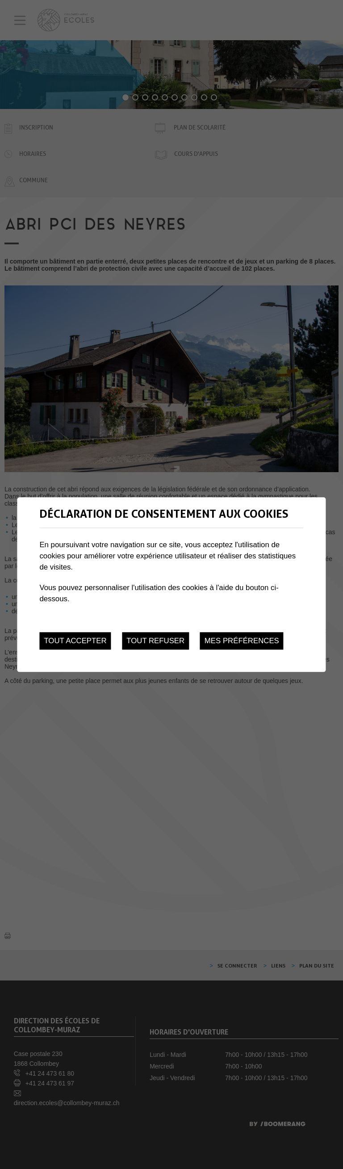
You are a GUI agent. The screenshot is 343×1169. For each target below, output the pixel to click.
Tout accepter (75, 641)
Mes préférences (242, 641)
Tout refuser (155, 641)
